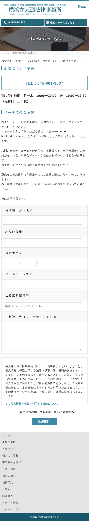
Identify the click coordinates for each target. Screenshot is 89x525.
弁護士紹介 (9, 452)
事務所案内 (9, 446)
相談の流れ (9, 479)
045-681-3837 (16, 22)
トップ (6, 53)
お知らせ (7, 493)
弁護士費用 (9, 473)
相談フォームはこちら (62, 22)
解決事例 (7, 500)
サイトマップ (10, 513)
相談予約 (7, 486)
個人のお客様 (10, 459)
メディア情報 (10, 506)
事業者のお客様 (11, 466)
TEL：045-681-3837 (44, 83)
